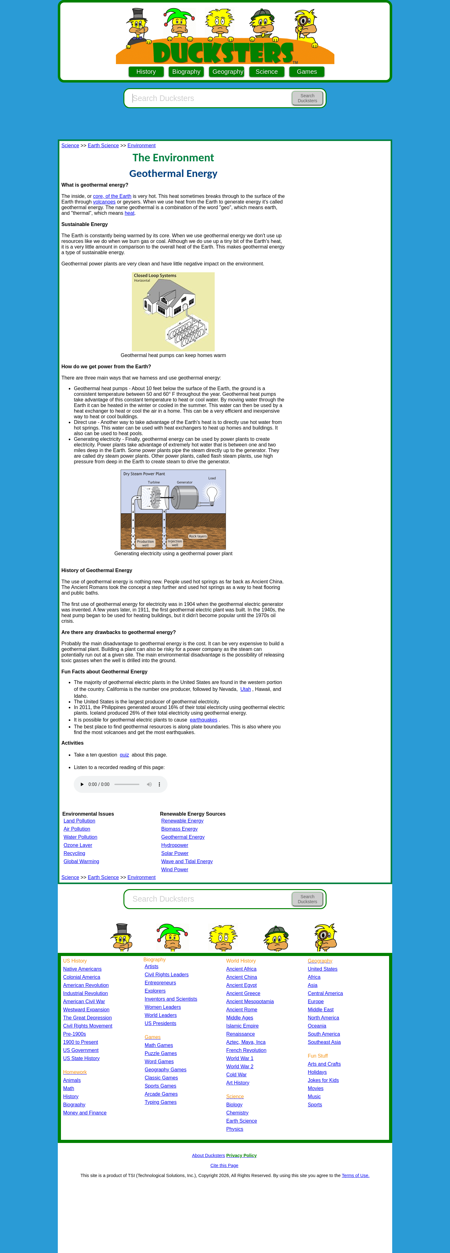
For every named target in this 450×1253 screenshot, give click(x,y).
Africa (314, 977)
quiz (124, 754)
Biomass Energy (179, 829)
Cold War (236, 1074)
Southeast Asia (324, 1042)
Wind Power (174, 869)
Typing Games (161, 1102)
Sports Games (160, 1086)
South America (324, 1034)
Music (314, 1096)
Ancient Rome (241, 1009)
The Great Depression (87, 1017)
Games (307, 71)
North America (323, 1017)
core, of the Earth (112, 196)
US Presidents (160, 1023)
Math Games (159, 1045)
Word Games (159, 1061)
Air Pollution (76, 829)
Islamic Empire (242, 1026)
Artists (151, 966)
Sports (315, 1104)
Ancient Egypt (241, 985)
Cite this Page (224, 1165)
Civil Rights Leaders (167, 974)
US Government (80, 1050)
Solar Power (174, 853)
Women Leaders (163, 1007)
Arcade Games (161, 1094)
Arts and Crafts (324, 1064)
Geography (227, 71)
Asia (313, 985)
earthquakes (204, 719)
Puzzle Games (161, 1053)
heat (129, 213)
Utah (245, 689)
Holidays (317, 1072)
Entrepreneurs (160, 982)
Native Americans (82, 969)
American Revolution (86, 985)
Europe (316, 1001)
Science (267, 71)
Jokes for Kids (323, 1080)
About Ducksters (208, 1155)
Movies (315, 1088)
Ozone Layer (77, 845)
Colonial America (81, 977)
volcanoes (104, 201)
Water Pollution (80, 837)
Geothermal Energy (183, 837)
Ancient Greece (243, 993)
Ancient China (241, 977)
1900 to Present (80, 1042)
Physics (234, 1129)
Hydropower (174, 845)
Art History (237, 1082)
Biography (186, 71)
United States (323, 969)
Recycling (74, 853)
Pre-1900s (74, 1034)
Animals (72, 1080)
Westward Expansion (86, 1009)
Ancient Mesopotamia (250, 1001)
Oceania (317, 1026)
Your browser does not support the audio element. (121, 784)
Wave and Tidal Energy (187, 861)
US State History (81, 1058)
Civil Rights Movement (87, 1026)
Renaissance (240, 1034)
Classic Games (161, 1077)
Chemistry (237, 1112)
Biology (234, 1104)
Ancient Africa (241, 969)
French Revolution (246, 1050)
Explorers (155, 991)
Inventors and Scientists (171, 999)
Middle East (321, 1009)
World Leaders (161, 1015)
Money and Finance (85, 1112)
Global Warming (81, 861)
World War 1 (239, 1058)
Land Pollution (79, 820)
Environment (142, 145)
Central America (325, 993)
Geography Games (166, 1069)
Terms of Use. (356, 1175)
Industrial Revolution (85, 993)
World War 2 (239, 1066)
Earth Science (103, 145)
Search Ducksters (307, 98)
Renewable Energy (182, 820)
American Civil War (84, 1001)
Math (68, 1088)
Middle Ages (239, 1017)
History (146, 71)
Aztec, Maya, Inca (246, 1042)
